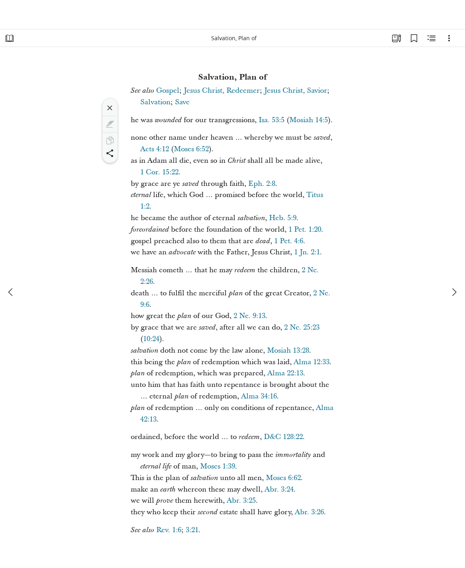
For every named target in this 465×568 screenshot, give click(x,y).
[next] (454, 292)
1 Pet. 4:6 (288, 241)
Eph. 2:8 (261, 184)
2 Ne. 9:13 (249, 316)
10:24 (151, 339)
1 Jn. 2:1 (307, 252)
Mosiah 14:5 (308, 120)
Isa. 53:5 (271, 120)
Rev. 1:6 (168, 530)
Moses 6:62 (283, 478)
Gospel (167, 91)
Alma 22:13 (285, 373)
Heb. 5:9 (282, 218)
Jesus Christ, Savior (295, 91)
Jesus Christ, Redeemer (222, 91)
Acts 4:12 (154, 149)
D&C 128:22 (283, 437)
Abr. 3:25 (241, 501)
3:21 (192, 530)
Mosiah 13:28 (288, 350)
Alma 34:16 (259, 396)
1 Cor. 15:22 (159, 172)
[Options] (449, 38)
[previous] (11, 292)
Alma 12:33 (312, 362)
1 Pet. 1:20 (304, 229)
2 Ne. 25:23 (302, 327)
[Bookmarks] (414, 38)
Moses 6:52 (191, 149)
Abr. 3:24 (279, 489)
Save (182, 102)
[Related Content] (431, 38)
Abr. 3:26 (309, 512)
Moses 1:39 (217, 466)
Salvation (155, 102)
